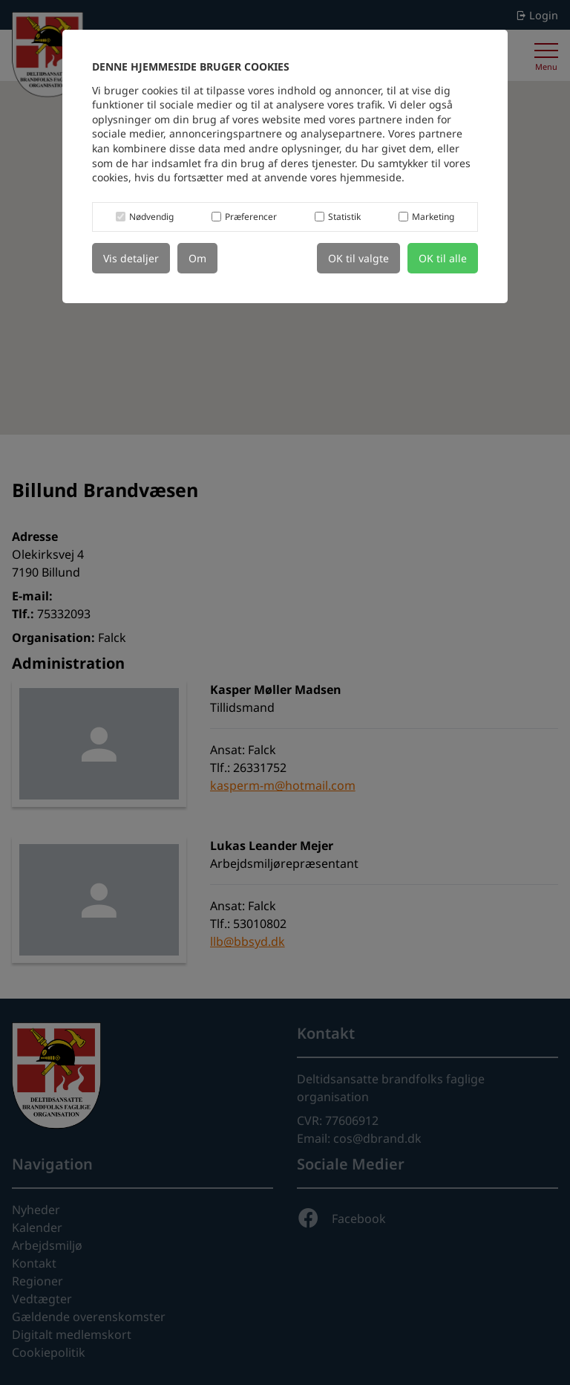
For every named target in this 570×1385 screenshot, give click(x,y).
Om (197, 258)
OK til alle (443, 258)
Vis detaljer (131, 258)
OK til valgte (358, 258)
